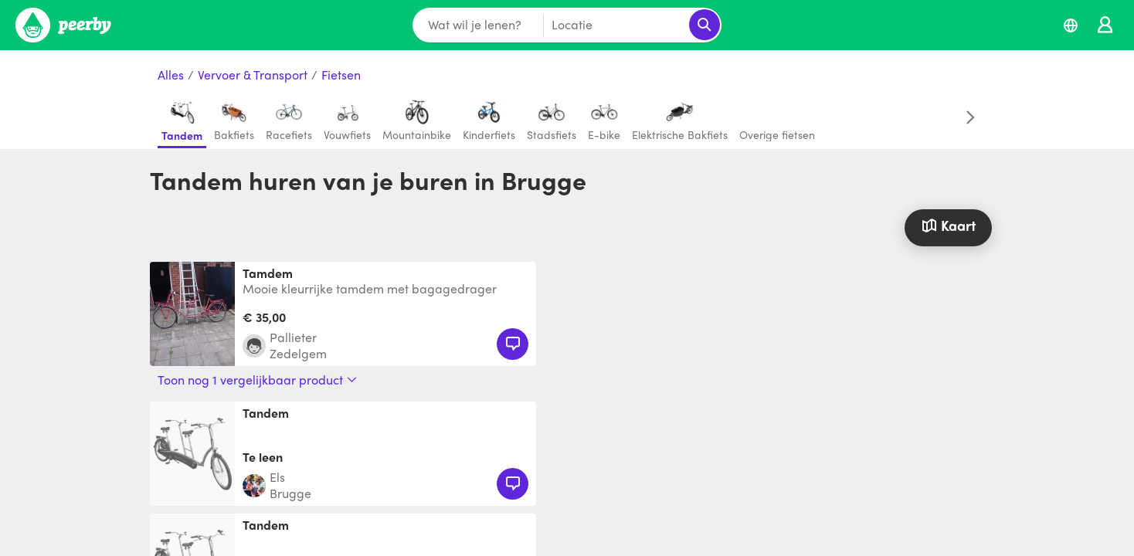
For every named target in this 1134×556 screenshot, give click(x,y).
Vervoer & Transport (252, 75)
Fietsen (341, 75)
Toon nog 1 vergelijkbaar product (257, 380)
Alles (171, 75)
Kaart (948, 225)
